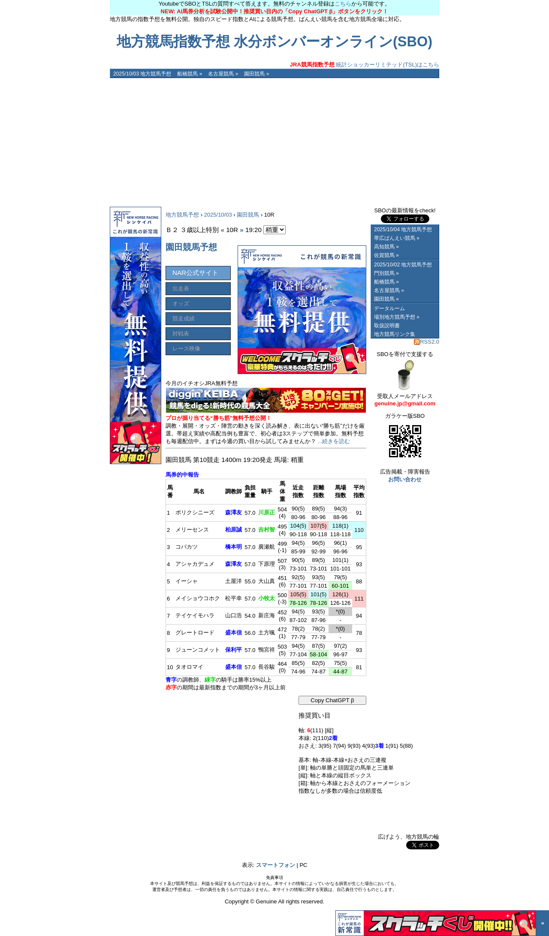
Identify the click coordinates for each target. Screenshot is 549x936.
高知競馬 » (386, 247)
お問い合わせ (405, 479)
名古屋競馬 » (223, 74)
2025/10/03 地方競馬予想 (142, 74)
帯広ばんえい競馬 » (396, 238)
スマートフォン (275, 865)
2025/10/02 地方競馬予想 (403, 265)
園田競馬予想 (191, 247)
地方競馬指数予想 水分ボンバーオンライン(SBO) (274, 41)
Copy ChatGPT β (332, 700)
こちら (343, 3)
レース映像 (186, 348)
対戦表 (180, 333)
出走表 (180, 288)
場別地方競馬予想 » (396, 317)
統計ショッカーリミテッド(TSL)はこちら (364, 64)
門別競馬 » (386, 273)
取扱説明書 (387, 326)
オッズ (180, 303)
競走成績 (183, 318)
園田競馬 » (256, 74)
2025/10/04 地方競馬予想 (403, 229)
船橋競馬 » (189, 74)
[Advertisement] (274, 142)
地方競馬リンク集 (394, 334)
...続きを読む (334, 441)
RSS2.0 (426, 341)
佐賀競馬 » (386, 255)
